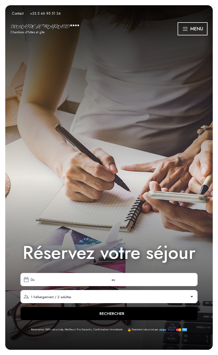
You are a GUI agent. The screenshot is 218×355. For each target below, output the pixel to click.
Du (33, 279)
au (113, 279)
